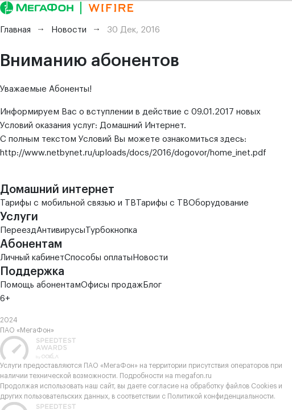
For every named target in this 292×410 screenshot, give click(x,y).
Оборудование (218, 203)
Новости (150, 257)
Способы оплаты (98, 257)
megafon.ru (193, 375)
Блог (152, 285)
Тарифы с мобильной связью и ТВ (68, 203)
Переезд (18, 230)
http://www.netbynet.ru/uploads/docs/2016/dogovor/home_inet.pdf (133, 153)
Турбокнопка (111, 230)
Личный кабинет (32, 257)
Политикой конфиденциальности (220, 396)
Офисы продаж (112, 285)
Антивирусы (60, 230)
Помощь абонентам (40, 285)
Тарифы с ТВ (162, 203)
